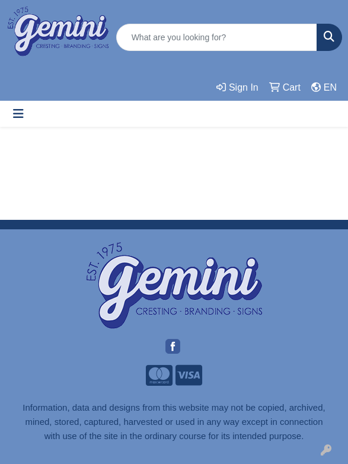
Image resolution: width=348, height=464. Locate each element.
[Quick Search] (216, 37)
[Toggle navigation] (18, 113)
